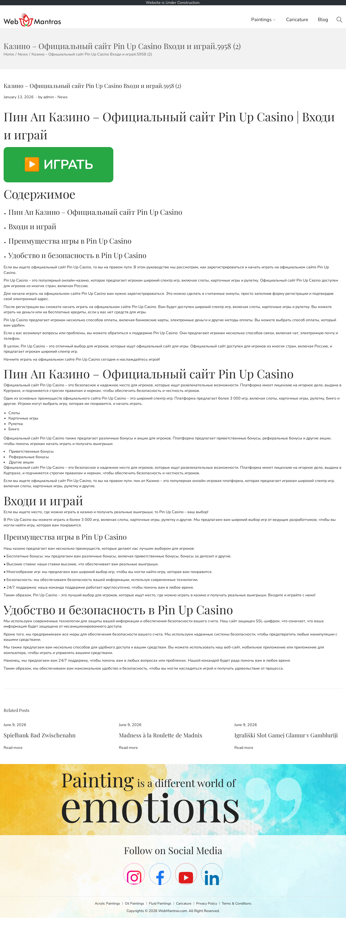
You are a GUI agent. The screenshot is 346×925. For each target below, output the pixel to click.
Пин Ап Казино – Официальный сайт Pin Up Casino (95, 212)
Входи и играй (32, 226)
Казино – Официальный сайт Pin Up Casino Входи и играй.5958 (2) (92, 85)
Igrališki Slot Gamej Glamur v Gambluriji (269, 735)
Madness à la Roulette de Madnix (147, 735)
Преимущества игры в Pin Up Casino (69, 241)
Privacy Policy (208, 910)
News (23, 54)
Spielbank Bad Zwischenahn (28, 735)
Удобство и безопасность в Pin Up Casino (77, 255)
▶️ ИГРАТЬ (58, 164)
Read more (13, 747)
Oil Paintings (132, 910)
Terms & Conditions (240, 910)
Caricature (184, 910)
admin (48, 97)
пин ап (139, 480)
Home (9, 54)
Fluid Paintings (160, 910)
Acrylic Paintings (103, 910)
